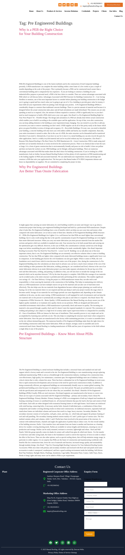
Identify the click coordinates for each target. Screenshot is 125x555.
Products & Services (54, 11)
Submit (89, 534)
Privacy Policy (53, 552)
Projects (96, 11)
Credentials (86, 11)
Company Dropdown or (93, 479)
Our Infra (113, 11)
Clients (104, 11)
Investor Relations (71, 11)
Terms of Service (64, 552)
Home (31, 11)
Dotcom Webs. (79, 549)
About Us (39, 11)
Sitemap (74, 552)
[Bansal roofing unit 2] (21, 515)
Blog (121, 11)
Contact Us (118, 16)
